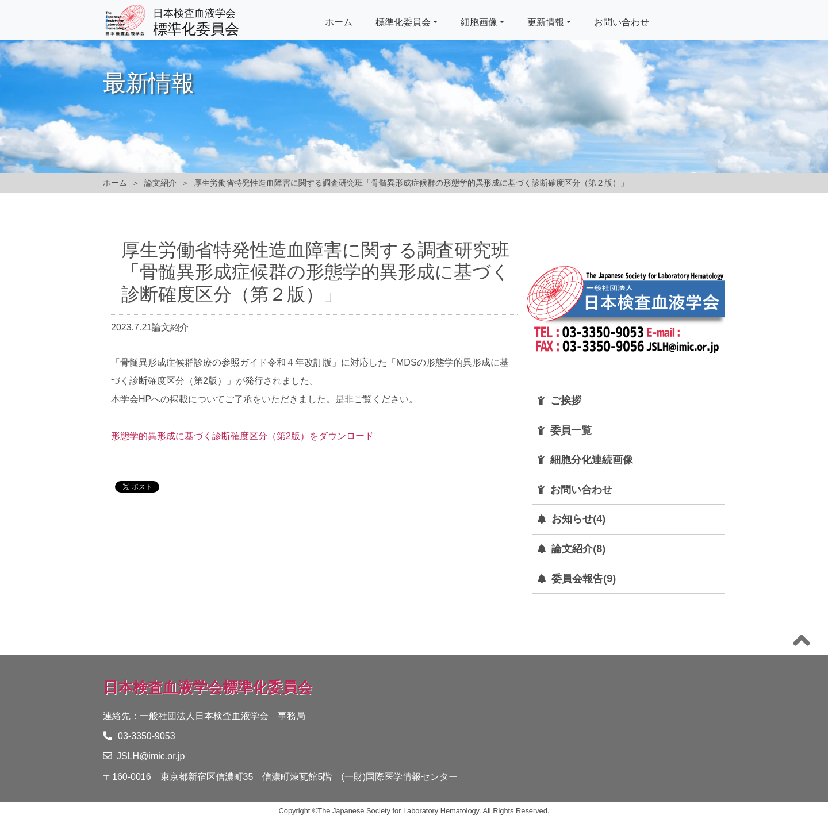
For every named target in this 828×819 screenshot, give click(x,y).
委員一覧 (571, 430)
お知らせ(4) (578, 519)
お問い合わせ (621, 22)
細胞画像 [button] (479, 22)
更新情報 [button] (545, 22)
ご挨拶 (565, 400)
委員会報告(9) (583, 579)
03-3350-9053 (139, 736)
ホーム (338, 22)
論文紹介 (160, 183)
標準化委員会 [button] (403, 22)
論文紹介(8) (578, 549)
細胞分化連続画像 (591, 460)
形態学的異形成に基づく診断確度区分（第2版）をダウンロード (242, 436)
